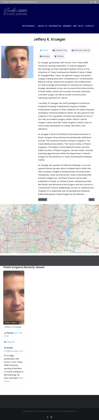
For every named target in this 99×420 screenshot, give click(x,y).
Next (91, 199)
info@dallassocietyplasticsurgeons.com (24, 2)
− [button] (2, 209)
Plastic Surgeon (11, 322)
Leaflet (74, 252)
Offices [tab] (59, 56)
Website (11, 342)
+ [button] (2, 206)
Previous (42, 199)
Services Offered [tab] (81, 50)
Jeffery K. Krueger (12, 326)
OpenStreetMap (87, 252)
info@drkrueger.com (13, 351)
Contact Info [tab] (60, 50)
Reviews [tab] (45, 56)
